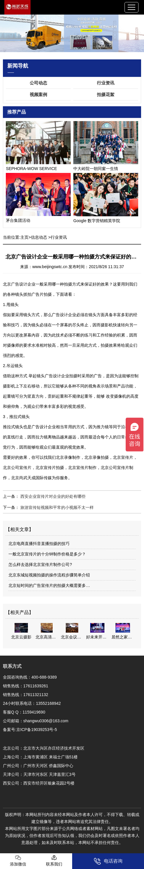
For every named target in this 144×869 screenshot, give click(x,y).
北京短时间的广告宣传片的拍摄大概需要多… (49, 585)
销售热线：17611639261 (25, 686)
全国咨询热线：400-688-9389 (30, 677)
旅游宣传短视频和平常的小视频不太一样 (56, 507)
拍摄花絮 (105, 94)
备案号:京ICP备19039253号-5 (30, 729)
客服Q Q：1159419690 (24, 712)
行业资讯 (105, 82)
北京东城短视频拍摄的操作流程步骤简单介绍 (49, 575)
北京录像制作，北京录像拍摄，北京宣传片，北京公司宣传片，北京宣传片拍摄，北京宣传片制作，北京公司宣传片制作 (70, 467)
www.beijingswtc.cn (49, 266)
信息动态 (39, 237)
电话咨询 (108, 861)
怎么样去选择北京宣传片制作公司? (40, 564)
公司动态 (38, 82)
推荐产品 (16, 111)
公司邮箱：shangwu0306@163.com (35, 720)
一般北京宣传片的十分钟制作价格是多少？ (47, 554)
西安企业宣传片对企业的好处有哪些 (52, 496)
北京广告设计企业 (19, 284)
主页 (24, 237)
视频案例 (38, 94)
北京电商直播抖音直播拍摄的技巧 (39, 543)
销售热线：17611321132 (25, 694)
